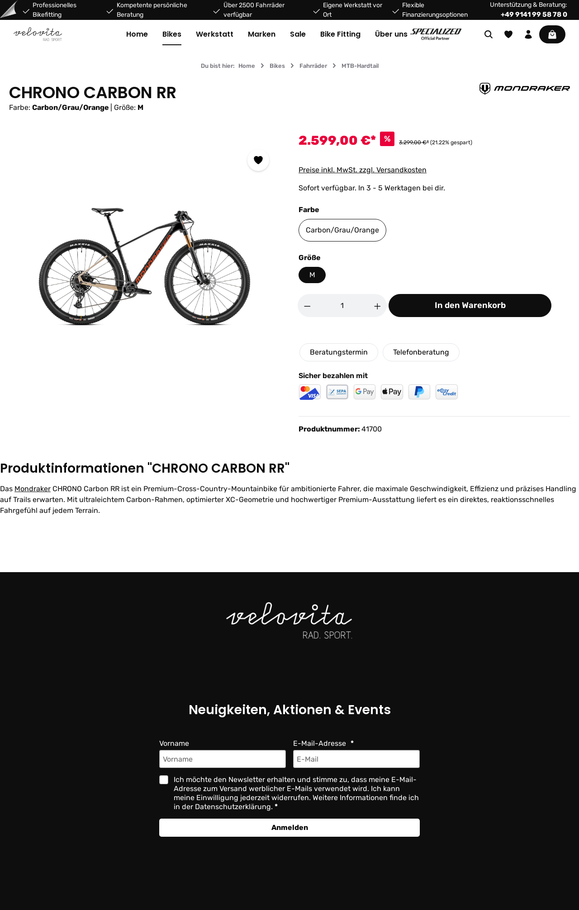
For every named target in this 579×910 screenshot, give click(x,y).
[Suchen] (488, 34)
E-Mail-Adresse (319, 743)
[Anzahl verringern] (307, 305)
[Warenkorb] (552, 34)
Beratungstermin (338, 352)
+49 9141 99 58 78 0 (534, 14)
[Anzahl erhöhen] (377, 305)
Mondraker (32, 488)
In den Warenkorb (470, 305)
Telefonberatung (420, 352)
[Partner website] (436, 33)
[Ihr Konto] (528, 34)
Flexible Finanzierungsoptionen (433, 10)
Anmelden (289, 827)
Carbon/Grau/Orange (341, 230)
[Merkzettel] (508, 34)
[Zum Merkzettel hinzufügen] (258, 160)
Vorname (174, 743)
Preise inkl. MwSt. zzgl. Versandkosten (362, 170)
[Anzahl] (342, 305)
